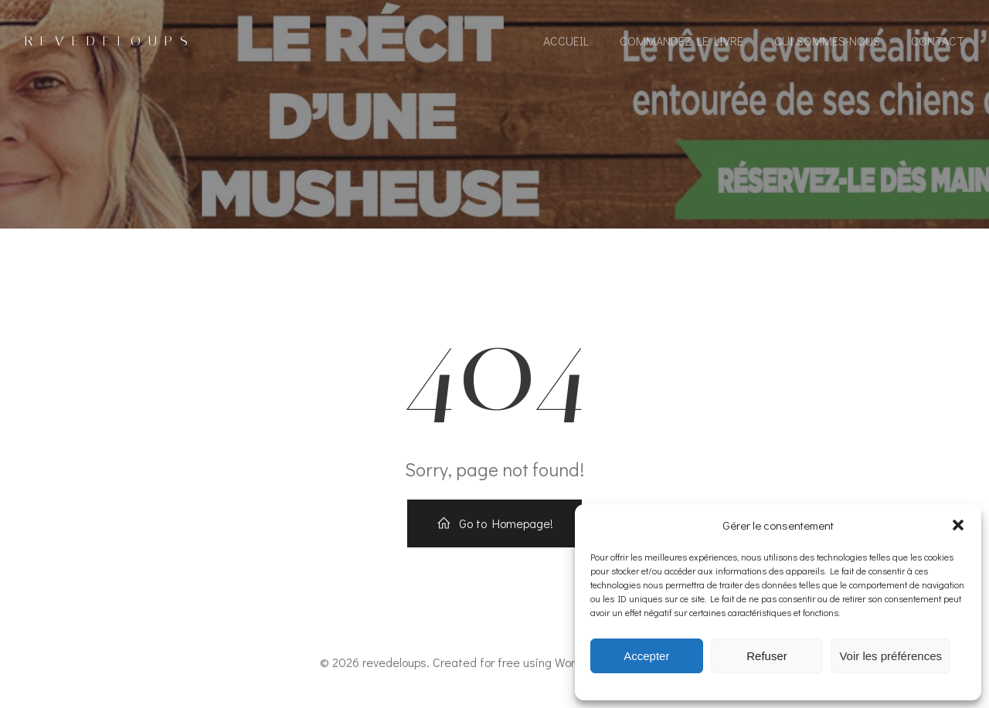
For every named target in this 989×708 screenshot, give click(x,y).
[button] (958, 525)
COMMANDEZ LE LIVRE (681, 40)
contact (937, 40)
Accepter (646, 655)
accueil (566, 40)
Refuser (766, 655)
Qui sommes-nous (827, 40)
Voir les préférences (890, 655)
